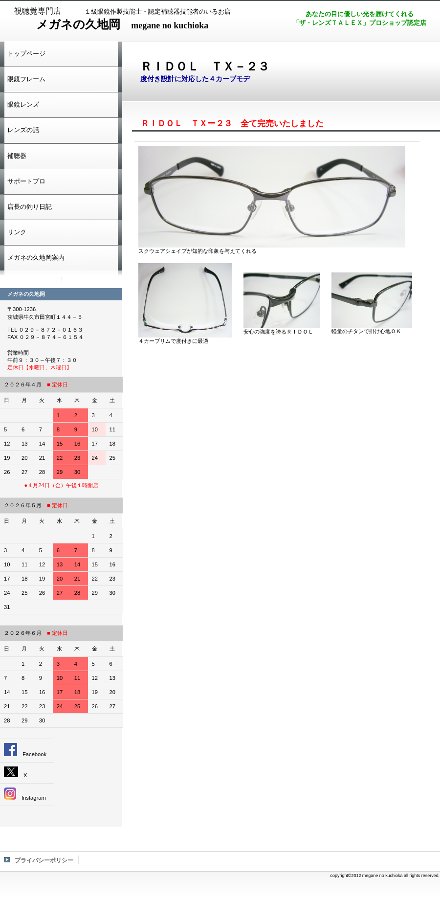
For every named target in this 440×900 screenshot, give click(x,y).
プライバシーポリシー (44, 860)
